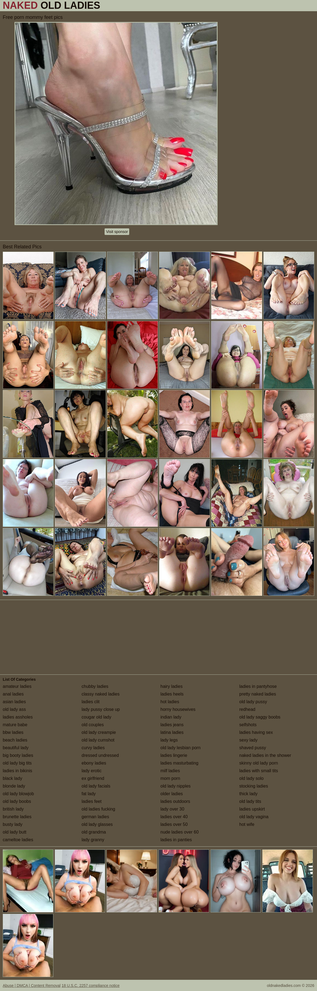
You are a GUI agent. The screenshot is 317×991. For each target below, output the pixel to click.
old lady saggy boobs (259, 717)
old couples (93, 724)
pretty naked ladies (257, 694)
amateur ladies (17, 686)
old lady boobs (17, 801)
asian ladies (14, 701)
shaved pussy (252, 747)
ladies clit (91, 701)
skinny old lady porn (258, 763)
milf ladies (170, 770)
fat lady (89, 793)
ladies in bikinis (17, 770)
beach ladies (15, 740)
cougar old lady (96, 717)
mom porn (170, 778)
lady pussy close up (101, 709)
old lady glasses (97, 824)
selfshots (248, 724)
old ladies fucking (98, 809)
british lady (13, 809)
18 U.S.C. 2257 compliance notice (91, 985)
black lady (12, 778)
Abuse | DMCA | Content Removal (31, 985)
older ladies (171, 793)
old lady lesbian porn (180, 747)
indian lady (170, 717)
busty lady (12, 824)
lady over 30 (172, 809)
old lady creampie (99, 732)
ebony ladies (94, 763)
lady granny (93, 839)
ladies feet (92, 801)
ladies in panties (176, 839)
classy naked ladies (101, 694)
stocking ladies (253, 786)
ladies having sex (256, 732)
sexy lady (248, 740)
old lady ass (14, 709)
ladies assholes (18, 717)
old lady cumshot (98, 740)
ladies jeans (172, 724)
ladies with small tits (258, 770)
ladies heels (172, 694)
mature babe (15, 724)
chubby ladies (95, 686)
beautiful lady (15, 747)
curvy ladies (93, 747)
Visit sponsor (117, 231)
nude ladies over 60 (179, 832)
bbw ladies (13, 732)
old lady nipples (175, 786)
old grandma (94, 832)
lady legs (169, 740)
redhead (247, 709)
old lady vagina (254, 816)
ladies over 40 (174, 816)
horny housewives (177, 709)
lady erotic (92, 770)
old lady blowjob (18, 793)
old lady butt (14, 832)
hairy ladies (171, 686)
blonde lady (14, 786)
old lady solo (251, 778)
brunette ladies (17, 816)
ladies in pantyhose (258, 686)
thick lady (248, 793)
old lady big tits (17, 763)
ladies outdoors (175, 801)
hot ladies (169, 701)
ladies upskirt (252, 809)
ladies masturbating (179, 763)
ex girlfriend (93, 778)
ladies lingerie (173, 755)
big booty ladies (18, 755)
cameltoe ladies (18, 839)
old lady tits (250, 801)
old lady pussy (253, 701)
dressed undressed (100, 755)
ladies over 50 (174, 824)
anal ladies (13, 694)
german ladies (95, 816)
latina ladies (172, 732)
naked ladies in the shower (265, 755)
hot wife (246, 824)
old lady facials (96, 786)
